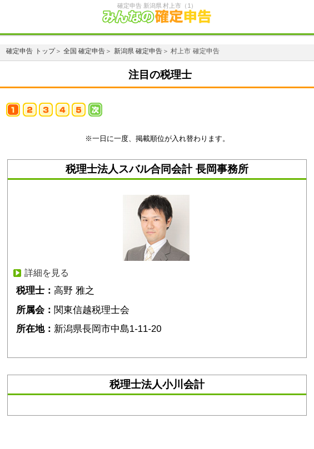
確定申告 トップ (30, 51)
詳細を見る (46, 273)
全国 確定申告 (84, 51)
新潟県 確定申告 (138, 51)
